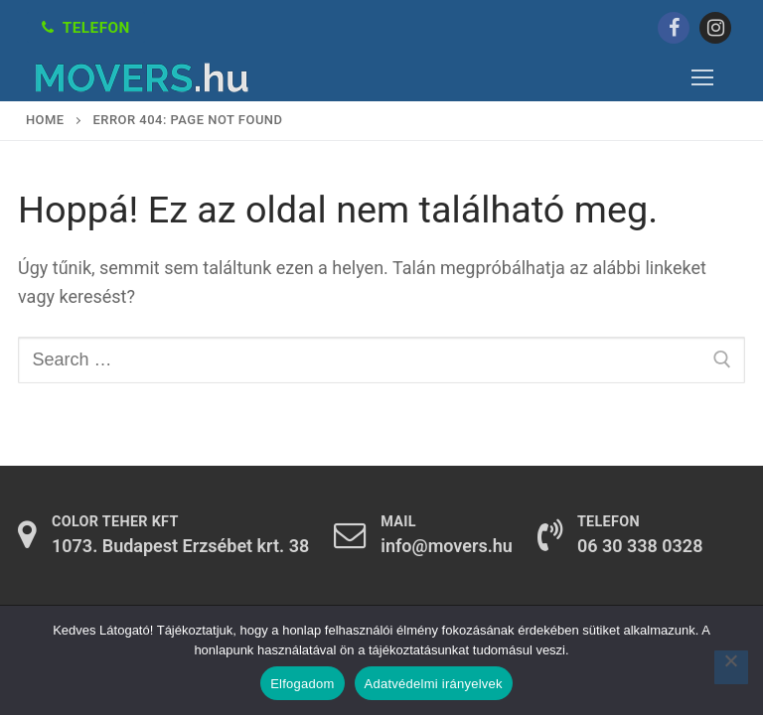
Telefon (86, 28)
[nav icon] (702, 78)
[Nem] (731, 667)
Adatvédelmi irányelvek (434, 683)
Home (45, 119)
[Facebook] (673, 28)
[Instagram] (715, 28)
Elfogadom (302, 683)
